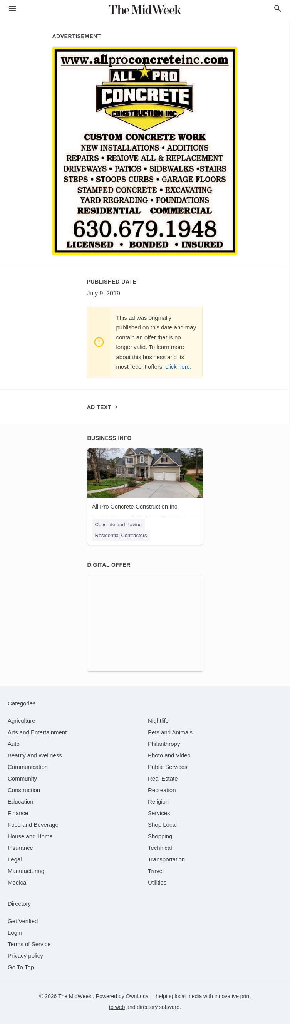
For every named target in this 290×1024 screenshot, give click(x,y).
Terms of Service (29, 944)
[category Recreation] (162, 790)
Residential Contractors (121, 535)
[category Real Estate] (163, 778)
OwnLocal (138, 996)
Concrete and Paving (118, 524)
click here (178, 366)
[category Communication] (28, 767)
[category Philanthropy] (164, 743)
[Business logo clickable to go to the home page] (145, 9)
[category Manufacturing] (26, 871)
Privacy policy (25, 955)
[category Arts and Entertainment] (37, 732)
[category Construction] (24, 790)
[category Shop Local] (162, 824)
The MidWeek (75, 996)
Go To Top (21, 967)
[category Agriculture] (21, 720)
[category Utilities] (157, 882)
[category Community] (22, 778)
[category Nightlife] (158, 720)
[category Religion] (158, 801)
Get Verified (23, 921)
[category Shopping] (160, 836)
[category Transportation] (166, 859)
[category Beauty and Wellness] (35, 755)
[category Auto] (14, 743)
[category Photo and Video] (169, 755)
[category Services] (159, 813)
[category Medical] (18, 882)
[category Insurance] (20, 847)
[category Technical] (160, 847)
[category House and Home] (30, 836)
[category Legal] (15, 859)
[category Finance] (18, 813)
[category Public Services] (168, 767)
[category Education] (21, 801)
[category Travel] (156, 871)
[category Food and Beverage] (33, 824)
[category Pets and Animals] (170, 732)
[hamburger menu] (12, 8)
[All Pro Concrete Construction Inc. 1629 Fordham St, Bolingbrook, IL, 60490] (145, 486)
